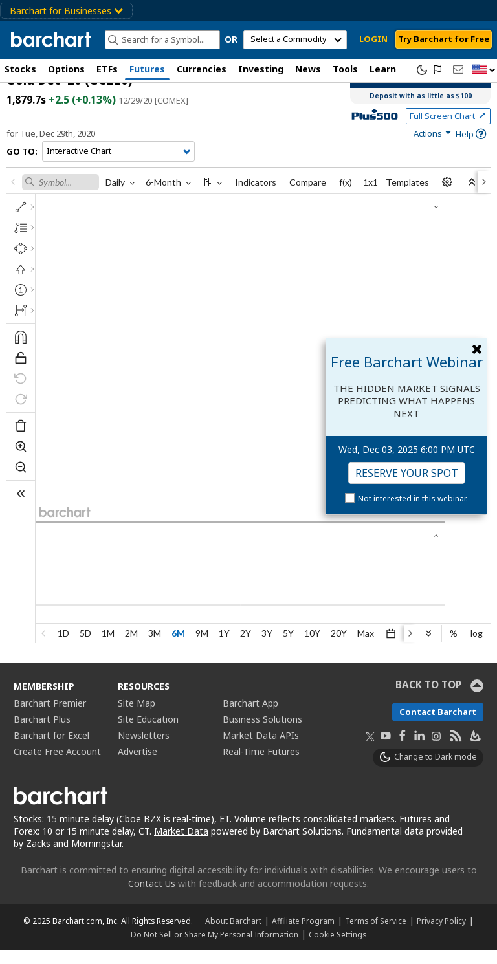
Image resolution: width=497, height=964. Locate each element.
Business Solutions (262, 732)
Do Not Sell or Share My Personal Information (214, 948)
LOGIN (373, 39)
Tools (345, 69)
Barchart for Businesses (66, 11)
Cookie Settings (337, 948)
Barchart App (250, 716)
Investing (260, 69)
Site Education (148, 732)
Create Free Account (57, 764)
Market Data (181, 844)
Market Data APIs (261, 748)
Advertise (137, 764)
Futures (147, 69)
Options (66, 69)
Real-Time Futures (261, 764)
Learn (383, 69)
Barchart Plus (42, 732)
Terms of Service (375, 934)
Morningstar (96, 856)
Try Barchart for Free (443, 39)
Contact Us (151, 897)
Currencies (201, 69)
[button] (484, 70)
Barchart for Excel (51, 748)
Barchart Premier (50, 716)
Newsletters (144, 748)
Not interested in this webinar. (413, 498)
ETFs (107, 69)
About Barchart (233, 934)
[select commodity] (295, 39)
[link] (433, 146)
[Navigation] (118, 165)
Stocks (20, 69)
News (308, 69)
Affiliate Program (303, 934)
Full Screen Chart (448, 129)
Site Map (136, 716)
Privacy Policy (441, 934)
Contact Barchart (437, 724)
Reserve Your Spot (406, 473)
